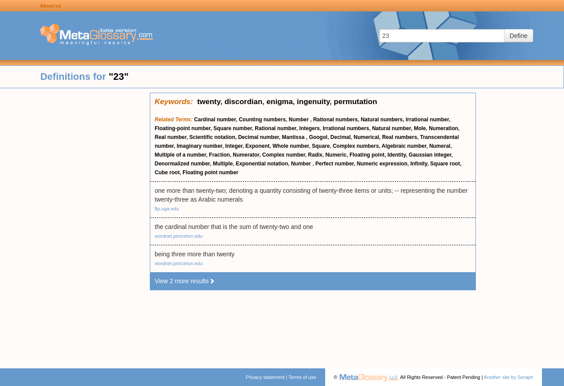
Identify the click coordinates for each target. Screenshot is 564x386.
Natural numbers (382, 119)
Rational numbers (335, 119)
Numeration (443, 128)
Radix (315, 155)
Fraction (219, 155)
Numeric (335, 155)
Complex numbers (356, 146)
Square (321, 146)
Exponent (257, 146)
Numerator (246, 155)
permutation (355, 101)
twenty (208, 101)
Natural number (391, 128)
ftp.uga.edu (167, 208)
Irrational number (427, 119)
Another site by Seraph (508, 377)
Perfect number (334, 164)
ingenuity (313, 101)
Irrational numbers (346, 128)
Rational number (275, 128)
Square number (232, 128)
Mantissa (294, 137)
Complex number (283, 155)
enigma (280, 101)
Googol (318, 137)
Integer (233, 146)
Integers (309, 128)
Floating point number (210, 172)
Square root (445, 164)
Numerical (366, 137)
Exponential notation (262, 164)
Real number (170, 137)
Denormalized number (182, 164)
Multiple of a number (180, 155)
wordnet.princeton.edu (179, 236)
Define (518, 35)
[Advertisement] (75, 225)
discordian (243, 101)
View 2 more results (185, 281)
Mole (420, 128)
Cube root (167, 172)
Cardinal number (215, 119)
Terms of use (302, 377)
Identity (396, 155)
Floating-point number (183, 128)
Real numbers (399, 137)
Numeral (439, 146)
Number (299, 119)
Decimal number (258, 137)
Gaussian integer (430, 155)
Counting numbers (262, 119)
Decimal (340, 137)
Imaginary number (199, 146)
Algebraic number (404, 146)
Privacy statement (265, 377)
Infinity (418, 164)
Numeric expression (382, 164)
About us (50, 5)
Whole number (290, 146)
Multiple (223, 164)
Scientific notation (212, 137)
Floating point (366, 155)
